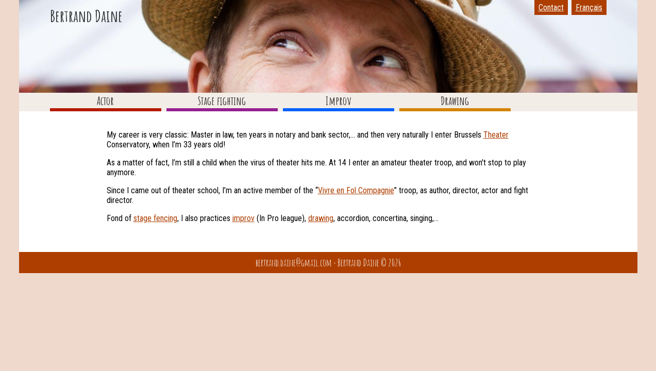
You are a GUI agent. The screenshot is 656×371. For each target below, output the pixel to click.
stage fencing (155, 218)
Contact (551, 7)
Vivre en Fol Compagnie (356, 190)
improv (243, 218)
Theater (496, 135)
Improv (338, 100)
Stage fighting (222, 100)
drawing (320, 218)
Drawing (455, 100)
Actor (105, 100)
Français (589, 7)
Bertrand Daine (86, 15)
